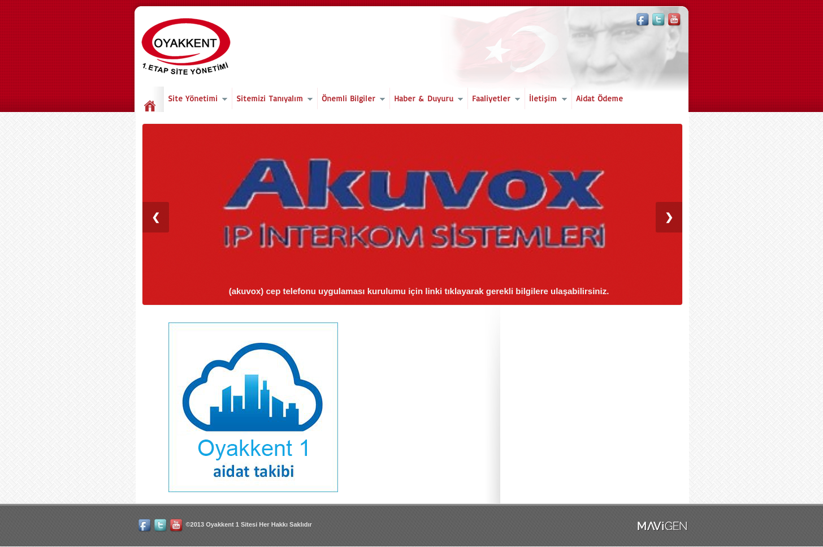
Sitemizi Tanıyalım (272, 99)
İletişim (545, 99)
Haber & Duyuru (426, 99)
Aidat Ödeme (599, 98)
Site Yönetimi (195, 99)
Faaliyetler (494, 99)
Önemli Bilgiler (351, 99)
